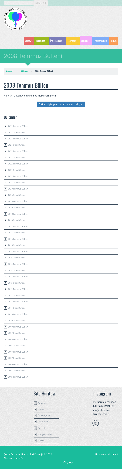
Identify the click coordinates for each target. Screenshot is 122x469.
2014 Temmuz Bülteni (18, 264)
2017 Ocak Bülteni (16, 232)
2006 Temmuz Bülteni (18, 364)
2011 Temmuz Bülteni (18, 301)
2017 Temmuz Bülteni (18, 226)
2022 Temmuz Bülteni (18, 163)
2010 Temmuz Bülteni (18, 314)
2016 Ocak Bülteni (16, 245)
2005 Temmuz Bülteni (18, 376)
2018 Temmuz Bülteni (18, 213)
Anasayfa (29, 40)
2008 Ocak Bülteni (16, 345)
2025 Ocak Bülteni (16, 132)
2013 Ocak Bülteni (16, 282)
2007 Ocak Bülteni (16, 358)
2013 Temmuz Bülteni (18, 276)
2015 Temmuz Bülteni (18, 251)
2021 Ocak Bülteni (16, 182)
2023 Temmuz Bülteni (18, 151)
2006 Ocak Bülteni (16, 370)
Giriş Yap (68, 462)
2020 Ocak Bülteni (16, 195)
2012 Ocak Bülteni (16, 295)
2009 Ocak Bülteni (16, 332)
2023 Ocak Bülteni (16, 157)
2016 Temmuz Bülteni (18, 239)
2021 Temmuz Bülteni (18, 176)
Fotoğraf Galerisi (100, 40)
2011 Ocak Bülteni (16, 307)
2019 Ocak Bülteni (16, 207)
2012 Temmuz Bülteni (18, 289)
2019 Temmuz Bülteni (18, 201)
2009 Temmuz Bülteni (18, 326)
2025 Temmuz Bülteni (18, 126)
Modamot (113, 454)
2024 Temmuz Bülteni (18, 138)
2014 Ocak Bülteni (16, 270)
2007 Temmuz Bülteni (18, 351)
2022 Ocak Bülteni (16, 170)
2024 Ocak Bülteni (16, 144)
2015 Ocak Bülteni (16, 257)
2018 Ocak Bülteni (16, 220)
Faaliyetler (73, 40)
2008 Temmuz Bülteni (18, 339)
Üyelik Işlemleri (57, 40)
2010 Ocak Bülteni (16, 320)
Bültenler (86, 40)
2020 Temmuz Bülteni (18, 188)
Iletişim (114, 40)
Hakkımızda (41, 40)
